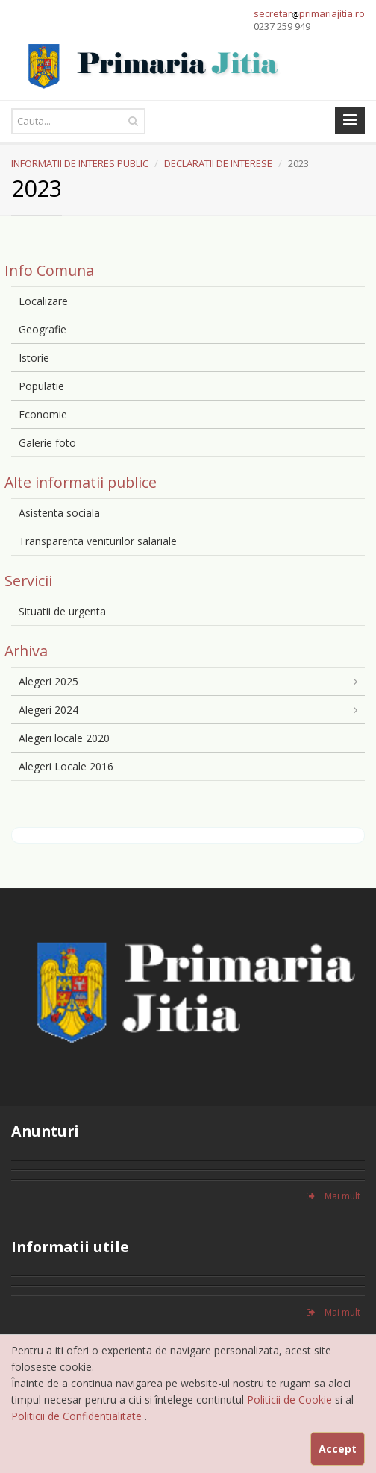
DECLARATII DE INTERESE (218, 163)
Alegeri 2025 (48, 681)
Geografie (42, 329)
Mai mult (333, 1196)
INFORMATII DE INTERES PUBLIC (79, 163)
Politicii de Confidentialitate (78, 1416)
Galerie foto (47, 443)
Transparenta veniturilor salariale (98, 541)
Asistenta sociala (59, 513)
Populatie (41, 386)
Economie (43, 414)
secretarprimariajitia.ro (309, 13)
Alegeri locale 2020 (64, 738)
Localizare (43, 301)
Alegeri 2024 (48, 710)
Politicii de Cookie (291, 1399)
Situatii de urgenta (62, 611)
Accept (338, 1449)
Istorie (34, 358)
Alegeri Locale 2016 (66, 766)
